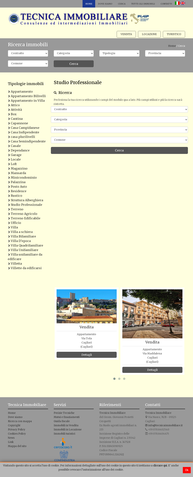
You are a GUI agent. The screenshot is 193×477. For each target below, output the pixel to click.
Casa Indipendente (25, 132)
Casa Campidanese (25, 128)
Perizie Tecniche (64, 413)
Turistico (174, 34)
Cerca (122, 3)
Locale (16, 159)
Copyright (14, 425)
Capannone (19, 123)
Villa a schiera (22, 232)
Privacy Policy (16, 429)
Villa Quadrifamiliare (27, 245)
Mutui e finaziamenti (67, 417)
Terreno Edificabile (25, 218)
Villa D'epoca (21, 241)
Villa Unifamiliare (24, 250)
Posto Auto (19, 186)
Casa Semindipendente (28, 141)
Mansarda (18, 173)
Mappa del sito (17, 446)
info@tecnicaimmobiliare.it (165, 425)
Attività (16, 109)
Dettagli (86, 354)
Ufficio (16, 223)
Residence (18, 191)
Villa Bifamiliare (23, 236)
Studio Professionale (26, 205)
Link (11, 442)
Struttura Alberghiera (27, 200)
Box (14, 114)
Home (88, 3)
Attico (15, 105)
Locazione (149, 34)
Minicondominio (24, 177)
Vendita (126, 34)
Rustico (16, 195)
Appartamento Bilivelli (28, 96)
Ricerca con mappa (20, 421)
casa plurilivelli (23, 137)
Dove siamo (105, 3)
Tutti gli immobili (143, 3)
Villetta (16, 263)
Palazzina (18, 182)
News (11, 437)
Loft (14, 164)
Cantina (17, 119)
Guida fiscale (62, 421)
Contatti (166, 3)
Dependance (20, 150)
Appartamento (22, 91)
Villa (14, 227)
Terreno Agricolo (24, 214)
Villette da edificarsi (26, 268)
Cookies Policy (17, 433)
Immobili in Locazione (68, 429)
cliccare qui (160, 465)
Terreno (17, 209)
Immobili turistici (64, 433)
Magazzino (19, 168)
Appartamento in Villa (28, 100)
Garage (16, 155)
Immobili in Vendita (66, 425)
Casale (16, 146)
